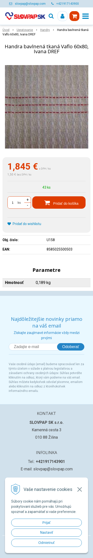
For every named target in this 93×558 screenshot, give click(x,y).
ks (19, 202)
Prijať (46, 523)
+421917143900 (67, 3)
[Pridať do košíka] (59, 202)
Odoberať (70, 347)
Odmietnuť (46, 543)
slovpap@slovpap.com (30, 3)
